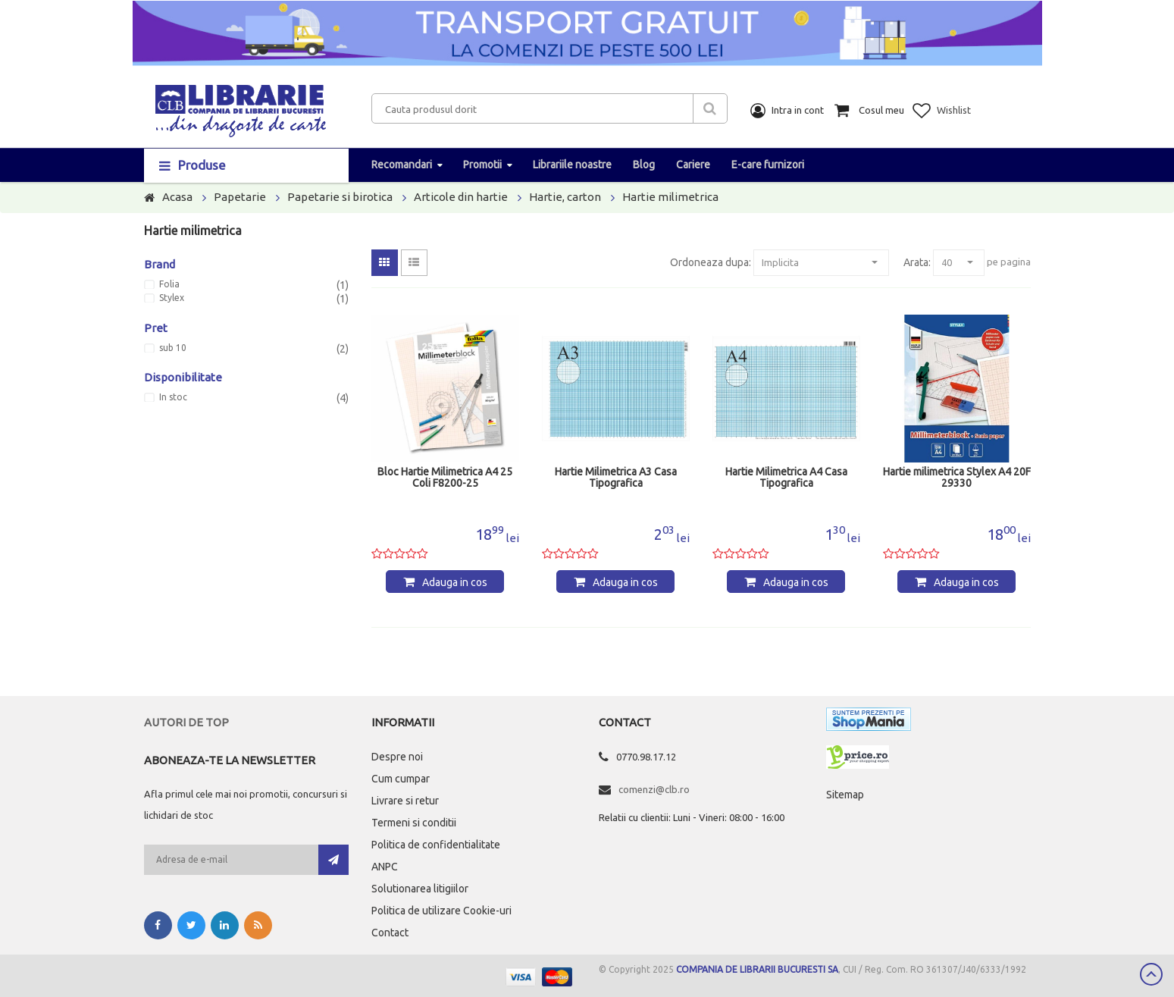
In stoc (173, 397)
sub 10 (172, 348)
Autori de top (186, 722)
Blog (644, 164)
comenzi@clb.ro (654, 789)
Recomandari (401, 164)
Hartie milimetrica (670, 196)
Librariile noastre (572, 164)
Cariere (693, 164)
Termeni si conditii (413, 823)
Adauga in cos (454, 582)
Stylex (171, 298)
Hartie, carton (565, 196)
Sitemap (845, 795)
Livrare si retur (405, 801)
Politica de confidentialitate (435, 845)
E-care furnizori (767, 164)
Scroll (1151, 974)
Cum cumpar (400, 779)
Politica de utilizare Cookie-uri (441, 911)
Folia (169, 284)
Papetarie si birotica (340, 196)
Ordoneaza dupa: (710, 262)
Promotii (482, 164)
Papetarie (240, 196)
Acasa (177, 196)
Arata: (917, 262)
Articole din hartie (461, 196)
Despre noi (397, 757)
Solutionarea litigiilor (419, 889)
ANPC (384, 867)
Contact (390, 932)
